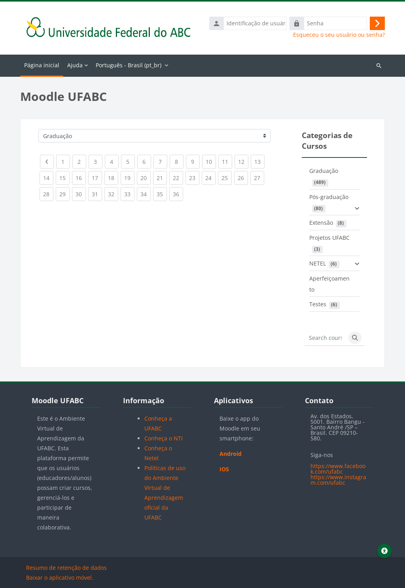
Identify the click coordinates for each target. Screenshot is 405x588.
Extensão (321, 222)
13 (259, 160)
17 (97, 176)
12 (243, 160)
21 (162, 176)
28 (48, 192)
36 (178, 192)
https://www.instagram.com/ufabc (338, 479)
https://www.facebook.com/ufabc (337, 468)
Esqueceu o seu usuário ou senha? (339, 34)
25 (226, 176)
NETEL (317, 263)
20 (145, 176)
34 (145, 192)
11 (227, 160)
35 (162, 192)
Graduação (323, 171)
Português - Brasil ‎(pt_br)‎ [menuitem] (128, 65)
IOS (224, 469)
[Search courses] (325, 338)
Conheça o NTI (163, 438)
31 (97, 192)
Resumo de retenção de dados (66, 567)
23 (194, 176)
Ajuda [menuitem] (75, 65)
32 (113, 192)
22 (178, 176)
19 (129, 176)
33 (129, 192)
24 (210, 176)
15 (64, 176)
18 (113, 176)
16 (81, 176)
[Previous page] (47, 162)
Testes (317, 304)
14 (48, 176)
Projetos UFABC (329, 237)
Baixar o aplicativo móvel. (59, 577)
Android (231, 453)
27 (259, 176)
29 (64, 192)
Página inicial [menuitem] (41, 65)
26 (243, 176)
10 (211, 160)
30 (81, 192)
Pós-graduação (328, 197)
